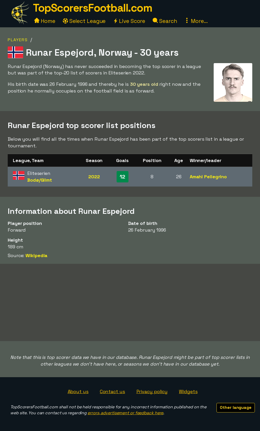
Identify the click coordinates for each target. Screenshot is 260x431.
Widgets (188, 391)
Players (18, 40)
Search (165, 21)
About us (78, 391)
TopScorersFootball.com (92, 8)
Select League (84, 21)
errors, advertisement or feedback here (125, 413)
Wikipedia (36, 255)
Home (44, 21)
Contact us (112, 391)
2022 (94, 177)
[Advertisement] (130, 302)
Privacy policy (152, 391)
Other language (236, 407)
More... (195, 21)
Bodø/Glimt (39, 180)
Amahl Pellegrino (208, 177)
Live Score (129, 21)
